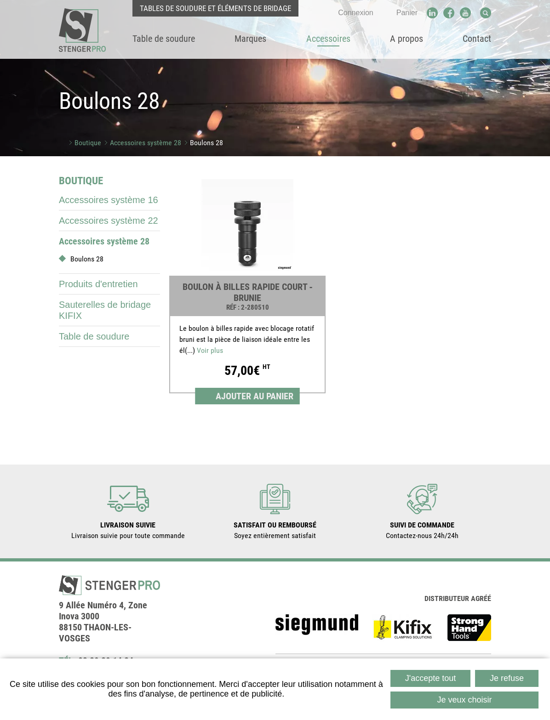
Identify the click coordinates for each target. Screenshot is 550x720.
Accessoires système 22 (108, 220)
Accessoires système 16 (108, 200)
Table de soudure (94, 336)
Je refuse (507, 678)
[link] (247, 290)
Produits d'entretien (98, 284)
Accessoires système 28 (145, 142)
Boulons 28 (206, 142)
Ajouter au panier (254, 396)
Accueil (62, 143)
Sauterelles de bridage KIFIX (105, 310)
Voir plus (210, 350)
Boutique (87, 142)
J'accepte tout (430, 678)
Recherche (485, 12)
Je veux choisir (464, 699)
